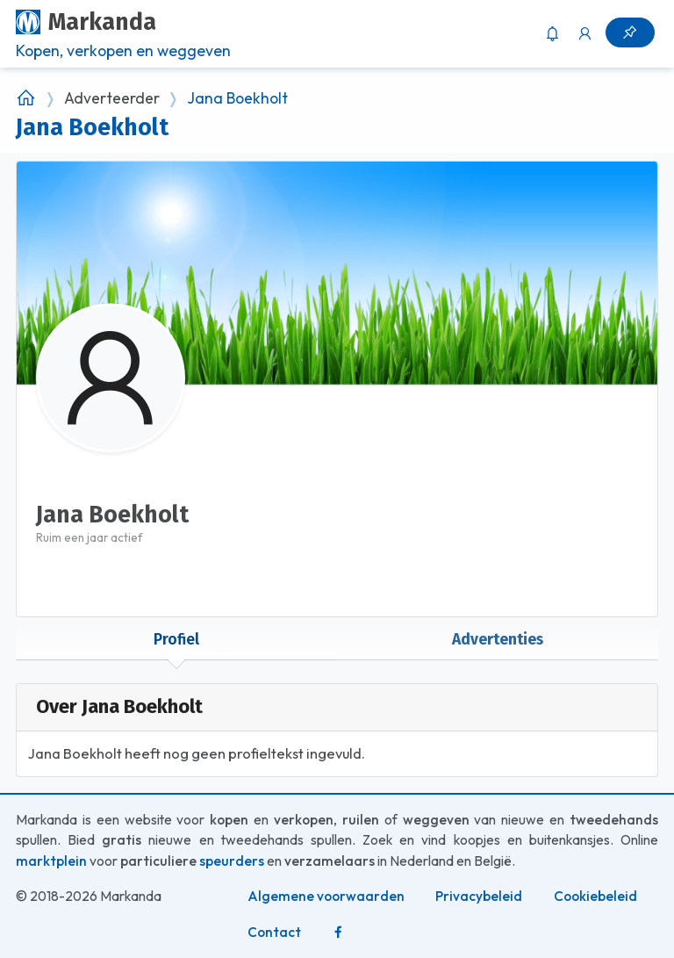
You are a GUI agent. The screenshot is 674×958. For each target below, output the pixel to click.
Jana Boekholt (237, 98)
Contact (274, 932)
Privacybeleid (478, 896)
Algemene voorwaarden (326, 896)
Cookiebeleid (595, 896)
